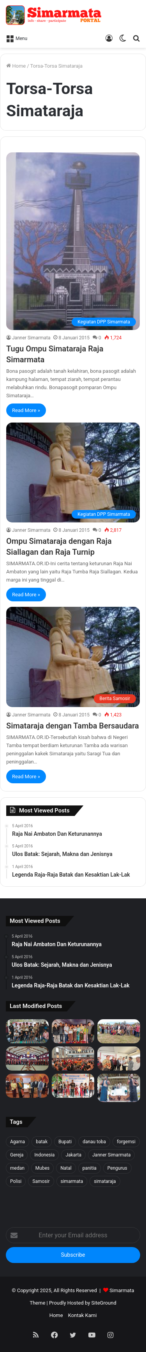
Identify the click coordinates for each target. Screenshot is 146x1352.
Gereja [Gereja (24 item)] (16, 1155)
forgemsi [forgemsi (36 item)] (126, 1141)
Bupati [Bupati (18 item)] (65, 1141)
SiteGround (103, 1303)
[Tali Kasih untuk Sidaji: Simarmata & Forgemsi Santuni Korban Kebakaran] (73, 1031)
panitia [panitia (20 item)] (90, 1168)
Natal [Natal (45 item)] (65, 1168)
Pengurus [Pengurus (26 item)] (117, 1168)
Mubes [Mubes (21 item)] (42, 1168)
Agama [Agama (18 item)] (17, 1141)
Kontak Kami (82, 1315)
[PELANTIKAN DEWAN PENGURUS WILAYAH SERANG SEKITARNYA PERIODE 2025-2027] (27, 1086)
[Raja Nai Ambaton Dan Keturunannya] (118, 1088)
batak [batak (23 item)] (41, 1141)
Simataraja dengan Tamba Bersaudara (72, 725)
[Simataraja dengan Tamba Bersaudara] (73, 657)
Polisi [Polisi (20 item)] (15, 1181)
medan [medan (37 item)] (17, 1168)
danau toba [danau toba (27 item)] (94, 1141)
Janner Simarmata (31, 338)
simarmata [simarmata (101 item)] (72, 1181)
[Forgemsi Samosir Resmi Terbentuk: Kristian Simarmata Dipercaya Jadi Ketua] (27, 1031)
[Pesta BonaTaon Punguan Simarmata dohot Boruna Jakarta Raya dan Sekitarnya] (73, 1058)
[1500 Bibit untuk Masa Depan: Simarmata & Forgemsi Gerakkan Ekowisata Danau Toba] (118, 1031)
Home (16, 66)
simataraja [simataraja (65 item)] (105, 1181)
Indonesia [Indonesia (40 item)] (44, 1155)
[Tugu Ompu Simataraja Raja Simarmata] (73, 241)
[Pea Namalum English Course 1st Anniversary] (73, 1086)
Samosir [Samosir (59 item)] (40, 1181)
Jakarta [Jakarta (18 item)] (73, 1155)
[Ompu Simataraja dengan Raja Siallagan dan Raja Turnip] (73, 472)
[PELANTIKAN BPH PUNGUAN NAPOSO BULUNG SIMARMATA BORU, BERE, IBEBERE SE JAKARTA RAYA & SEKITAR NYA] (118, 1058)
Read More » (26, 410)
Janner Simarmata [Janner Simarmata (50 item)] (111, 1155)
